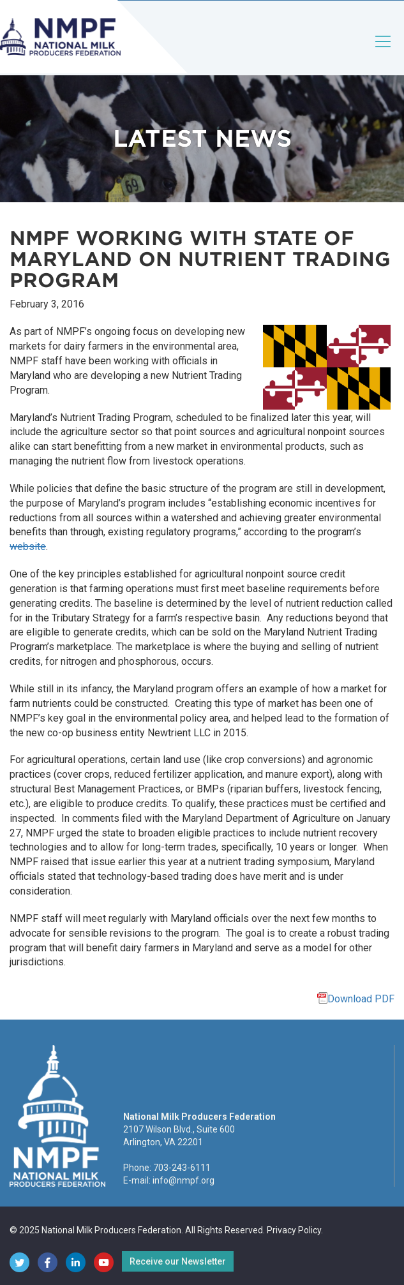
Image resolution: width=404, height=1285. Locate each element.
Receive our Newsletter (178, 1261)
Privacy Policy (294, 1230)
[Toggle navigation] (384, 52)
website (28, 546)
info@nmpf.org (183, 1180)
